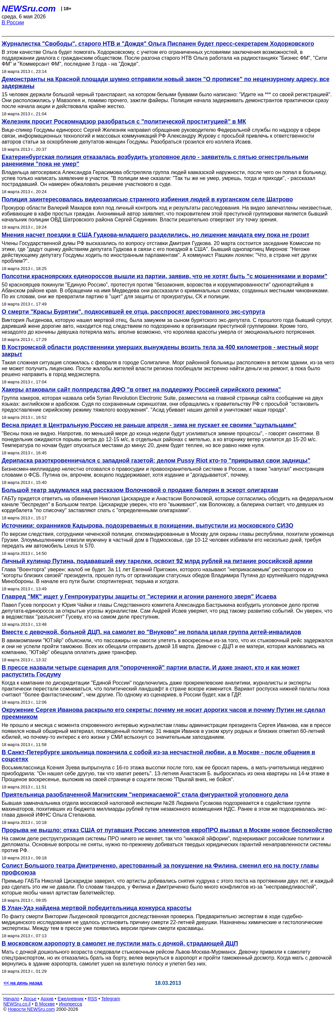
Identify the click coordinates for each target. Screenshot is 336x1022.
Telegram (110, 998)
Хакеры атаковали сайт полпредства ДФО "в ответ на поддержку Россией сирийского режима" (141, 389)
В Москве (45, 1004)
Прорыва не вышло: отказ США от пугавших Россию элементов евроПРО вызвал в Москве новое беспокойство (167, 830)
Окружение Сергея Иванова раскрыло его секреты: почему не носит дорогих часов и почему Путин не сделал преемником (163, 713)
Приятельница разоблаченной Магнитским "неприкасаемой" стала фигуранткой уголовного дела (145, 794)
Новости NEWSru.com (31, 1009)
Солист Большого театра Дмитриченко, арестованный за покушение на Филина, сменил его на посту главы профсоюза (160, 869)
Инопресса (70, 1004)
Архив (47, 998)
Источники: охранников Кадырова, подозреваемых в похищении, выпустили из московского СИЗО (147, 525)
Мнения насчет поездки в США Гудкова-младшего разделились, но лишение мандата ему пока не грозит (155, 235)
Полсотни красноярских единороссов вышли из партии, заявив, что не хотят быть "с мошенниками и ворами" (164, 276)
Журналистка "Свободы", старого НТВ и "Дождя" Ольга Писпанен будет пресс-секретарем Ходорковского (158, 43)
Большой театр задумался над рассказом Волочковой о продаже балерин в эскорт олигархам (140, 490)
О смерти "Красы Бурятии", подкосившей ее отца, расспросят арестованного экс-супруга (133, 311)
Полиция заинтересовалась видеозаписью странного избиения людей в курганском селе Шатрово (147, 199)
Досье (29, 998)
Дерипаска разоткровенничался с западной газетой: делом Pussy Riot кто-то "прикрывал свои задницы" (156, 460)
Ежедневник (71, 998)
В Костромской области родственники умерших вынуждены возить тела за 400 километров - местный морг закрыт (160, 350)
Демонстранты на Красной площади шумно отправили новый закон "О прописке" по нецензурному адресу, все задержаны (165, 82)
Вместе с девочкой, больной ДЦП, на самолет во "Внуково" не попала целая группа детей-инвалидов (151, 632)
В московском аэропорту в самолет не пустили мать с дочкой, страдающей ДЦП (120, 943)
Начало (11, 998)
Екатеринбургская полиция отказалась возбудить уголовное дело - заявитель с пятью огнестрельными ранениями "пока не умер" (155, 160)
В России (13, 22)
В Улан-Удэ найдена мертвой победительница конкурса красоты (96, 908)
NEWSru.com (29, 8)
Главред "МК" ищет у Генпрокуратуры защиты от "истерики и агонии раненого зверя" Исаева (139, 596)
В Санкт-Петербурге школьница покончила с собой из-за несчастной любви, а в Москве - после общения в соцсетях (158, 755)
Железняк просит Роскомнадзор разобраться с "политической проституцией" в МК (124, 121)
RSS (92, 998)
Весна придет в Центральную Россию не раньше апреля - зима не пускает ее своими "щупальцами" (149, 425)
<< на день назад (23, 983)
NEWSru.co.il (17, 1004)
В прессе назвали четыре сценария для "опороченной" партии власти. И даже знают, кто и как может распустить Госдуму (151, 671)
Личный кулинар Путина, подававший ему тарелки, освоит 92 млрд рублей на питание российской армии (157, 561)
